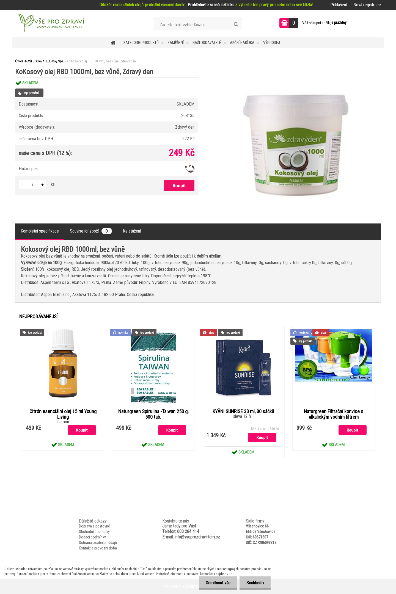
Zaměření (175, 42)
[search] (236, 24)
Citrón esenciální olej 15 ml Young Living (63, 414)
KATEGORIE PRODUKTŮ (141, 42)
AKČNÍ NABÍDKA (242, 42)
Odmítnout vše (218, 582)
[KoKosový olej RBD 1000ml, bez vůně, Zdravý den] (295, 77)
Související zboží (91, 231)
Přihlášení (338, 4)
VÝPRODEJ (271, 42)
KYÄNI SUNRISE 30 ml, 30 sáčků (243, 411)
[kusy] (32, 184)
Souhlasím (255, 582)
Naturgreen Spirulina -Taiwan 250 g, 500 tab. (153, 414)
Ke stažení (132, 231)
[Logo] (50, 23)
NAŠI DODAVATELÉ (207, 42)
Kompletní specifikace (40, 231)
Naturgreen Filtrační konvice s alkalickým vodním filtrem (333, 414)
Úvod (19, 61)
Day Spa (58, 61)
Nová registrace (367, 4)
